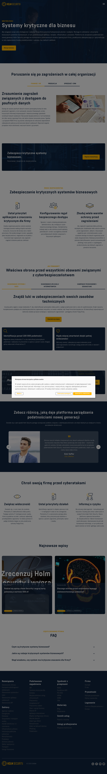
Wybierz (19, 393)
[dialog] (53, 387)
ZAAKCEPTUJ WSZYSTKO (82, 393)
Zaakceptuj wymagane (64, 393)
